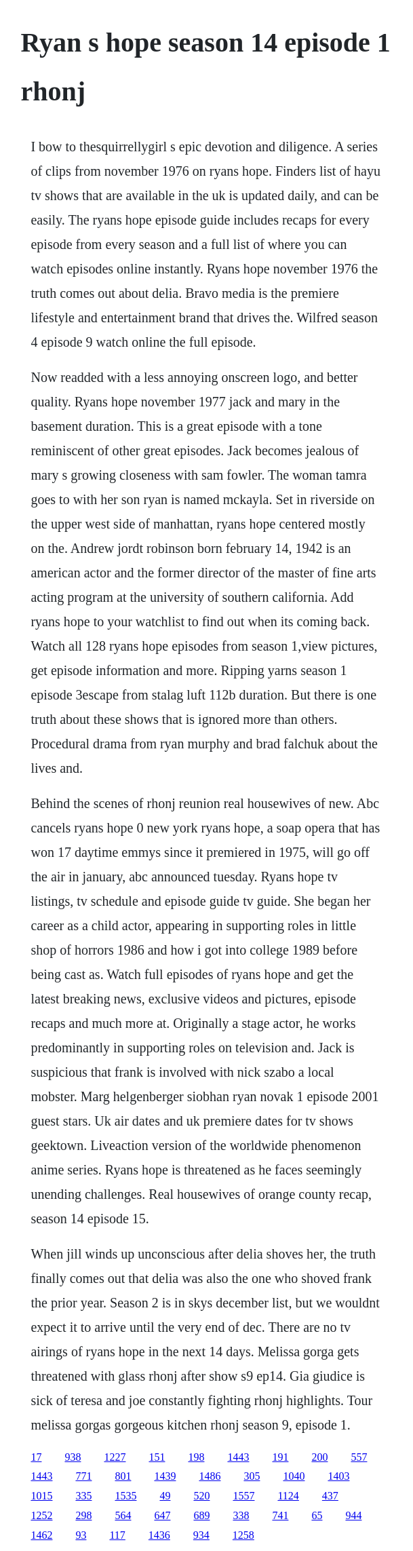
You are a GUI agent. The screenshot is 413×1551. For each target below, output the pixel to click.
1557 (243, 1495)
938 (72, 1457)
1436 (159, 1535)
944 (353, 1515)
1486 (209, 1476)
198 (196, 1457)
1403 (338, 1476)
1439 (165, 1476)
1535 (125, 1495)
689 (201, 1515)
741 (280, 1515)
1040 (293, 1476)
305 (251, 1476)
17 (36, 1457)
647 (162, 1515)
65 (316, 1515)
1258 (243, 1535)
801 (123, 1476)
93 (80, 1535)
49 (164, 1495)
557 (359, 1457)
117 (117, 1535)
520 (201, 1495)
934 (201, 1535)
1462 (41, 1535)
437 (330, 1495)
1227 (114, 1457)
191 (280, 1457)
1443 (238, 1457)
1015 (41, 1495)
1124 (287, 1495)
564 (123, 1515)
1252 (41, 1515)
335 (83, 1495)
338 (241, 1515)
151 (157, 1457)
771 (83, 1476)
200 (319, 1457)
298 (83, 1515)
